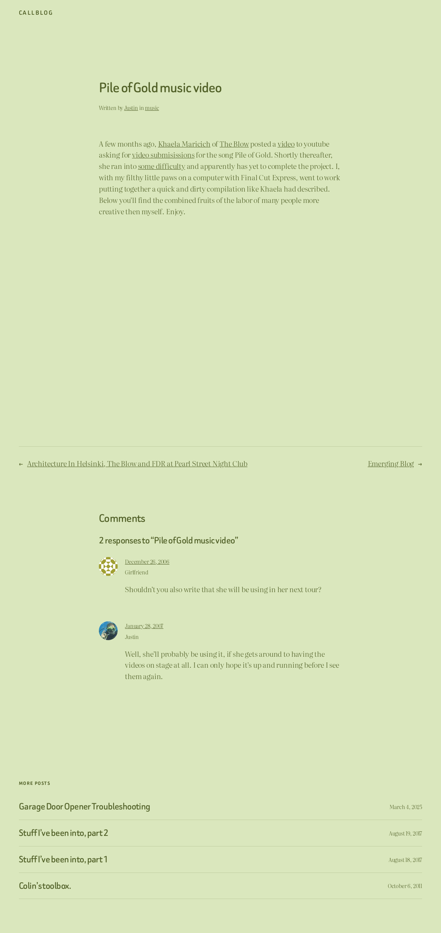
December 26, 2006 (147, 561)
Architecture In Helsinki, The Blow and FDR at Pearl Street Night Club (137, 463)
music (152, 107)
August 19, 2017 (405, 833)
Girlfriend (136, 572)
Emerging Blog (391, 463)
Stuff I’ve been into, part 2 (63, 833)
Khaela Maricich (184, 143)
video (286, 143)
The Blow (234, 143)
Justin (131, 107)
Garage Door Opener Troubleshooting (85, 806)
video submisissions (163, 154)
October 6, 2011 (405, 886)
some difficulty (161, 166)
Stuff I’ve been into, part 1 (63, 859)
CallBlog (36, 13)
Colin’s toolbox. (45, 885)
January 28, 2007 (144, 626)
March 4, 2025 (405, 807)
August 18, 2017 (405, 859)
